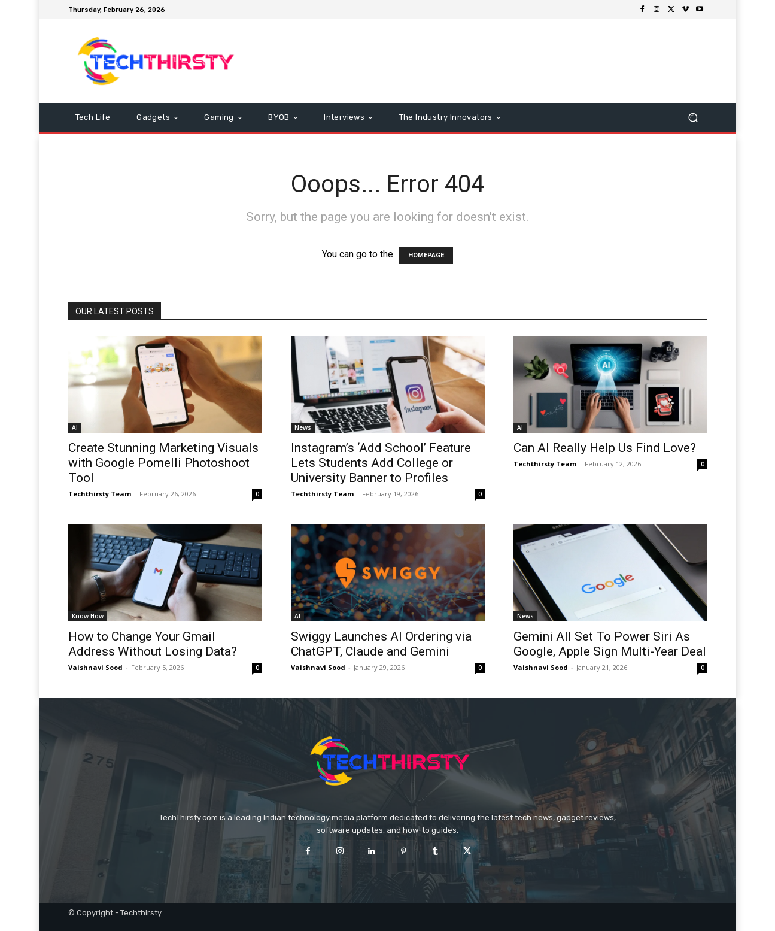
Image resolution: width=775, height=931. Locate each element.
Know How (88, 616)
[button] (693, 118)
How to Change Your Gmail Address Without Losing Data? (152, 644)
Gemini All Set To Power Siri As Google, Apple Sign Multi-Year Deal (609, 644)
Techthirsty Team (99, 493)
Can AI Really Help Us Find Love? (604, 448)
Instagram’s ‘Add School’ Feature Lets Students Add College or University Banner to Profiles (381, 463)
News (302, 427)
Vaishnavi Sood (95, 667)
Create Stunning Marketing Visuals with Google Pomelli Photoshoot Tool (163, 463)
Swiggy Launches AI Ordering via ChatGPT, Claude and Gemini (381, 644)
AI (75, 427)
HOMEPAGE (426, 255)
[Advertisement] (488, 61)
